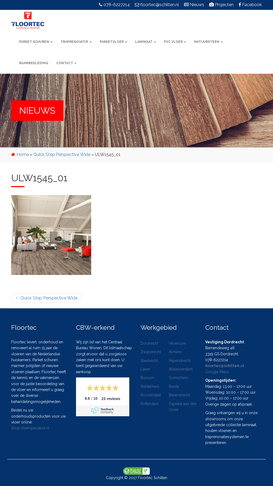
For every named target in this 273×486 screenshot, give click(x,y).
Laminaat (145, 42)
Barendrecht (179, 395)
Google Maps (217, 372)
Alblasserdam (180, 369)
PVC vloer (175, 42)
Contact (66, 63)
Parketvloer (113, 42)
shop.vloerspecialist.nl (30, 428)
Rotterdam (149, 404)
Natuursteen (208, 42)
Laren (145, 369)
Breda (174, 386)
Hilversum (177, 343)
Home (23, 154)
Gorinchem (178, 378)
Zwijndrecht (150, 352)
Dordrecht (149, 343)
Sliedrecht (149, 361)
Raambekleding (33, 63)
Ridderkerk (149, 386)
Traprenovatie (76, 42)
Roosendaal (150, 395)
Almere (175, 352)
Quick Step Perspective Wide (61, 154)
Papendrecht (180, 361)
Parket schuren (36, 42)
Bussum (147, 378)
